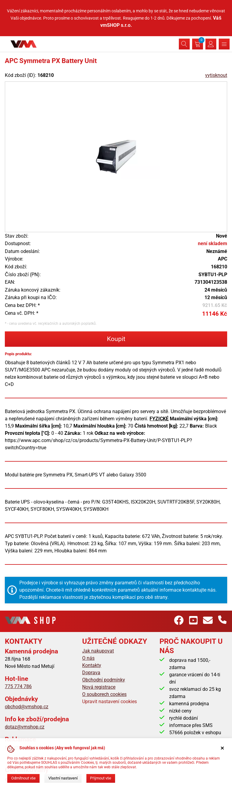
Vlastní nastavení (63, 778)
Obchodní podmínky (103, 680)
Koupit (116, 339)
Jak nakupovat (98, 651)
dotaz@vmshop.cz (24, 727)
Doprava (91, 672)
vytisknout (216, 75)
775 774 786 (18, 686)
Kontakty (91, 665)
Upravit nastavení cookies (109, 701)
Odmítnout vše (23, 778)
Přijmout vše (100, 778)
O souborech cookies (104, 694)
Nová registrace (98, 687)
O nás (88, 658)
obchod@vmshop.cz (26, 706)
